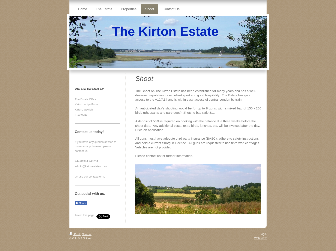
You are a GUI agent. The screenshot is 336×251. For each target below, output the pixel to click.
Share (81, 203)
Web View (260, 238)
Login (263, 234)
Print (75, 234)
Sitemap (87, 234)
